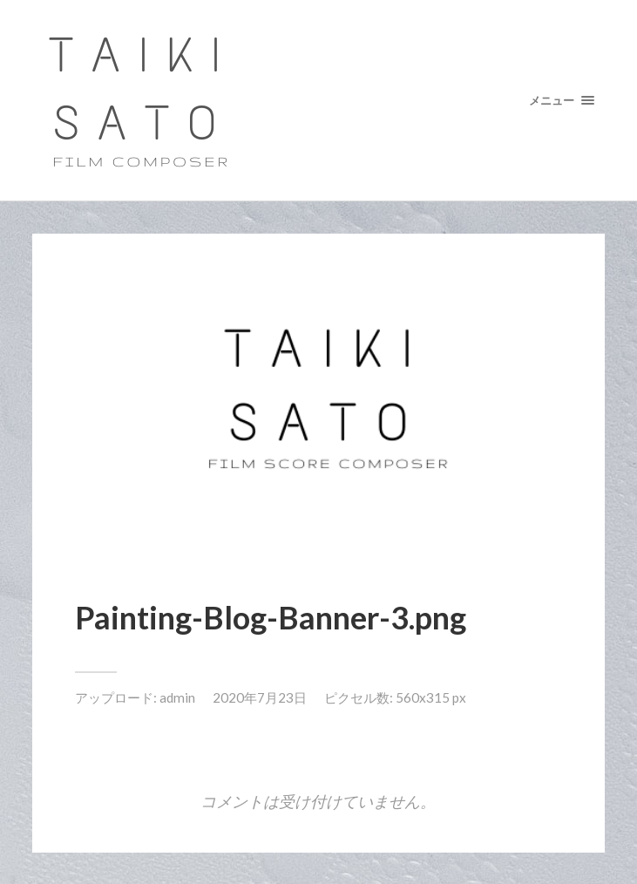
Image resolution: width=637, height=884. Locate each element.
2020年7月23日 (260, 697)
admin (177, 697)
